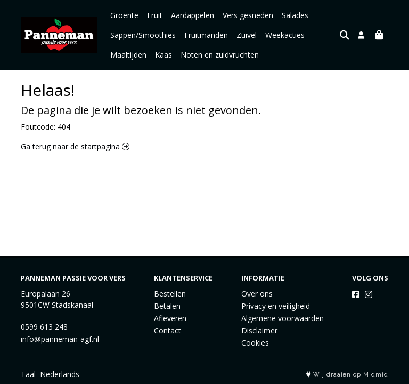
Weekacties (285, 35)
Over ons (257, 294)
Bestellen (170, 294)
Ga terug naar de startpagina (75, 146)
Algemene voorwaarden (282, 318)
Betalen (167, 306)
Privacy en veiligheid (275, 306)
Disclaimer (259, 330)
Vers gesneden (248, 15)
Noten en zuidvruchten (220, 55)
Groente (124, 15)
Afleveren (170, 318)
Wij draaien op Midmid (347, 374)
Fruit (154, 15)
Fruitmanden (206, 35)
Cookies (255, 343)
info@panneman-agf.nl (60, 339)
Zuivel (246, 35)
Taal (28, 374)
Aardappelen (192, 15)
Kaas (163, 55)
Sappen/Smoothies (143, 35)
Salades (295, 15)
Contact (167, 330)
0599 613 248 (44, 327)
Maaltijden (128, 55)
